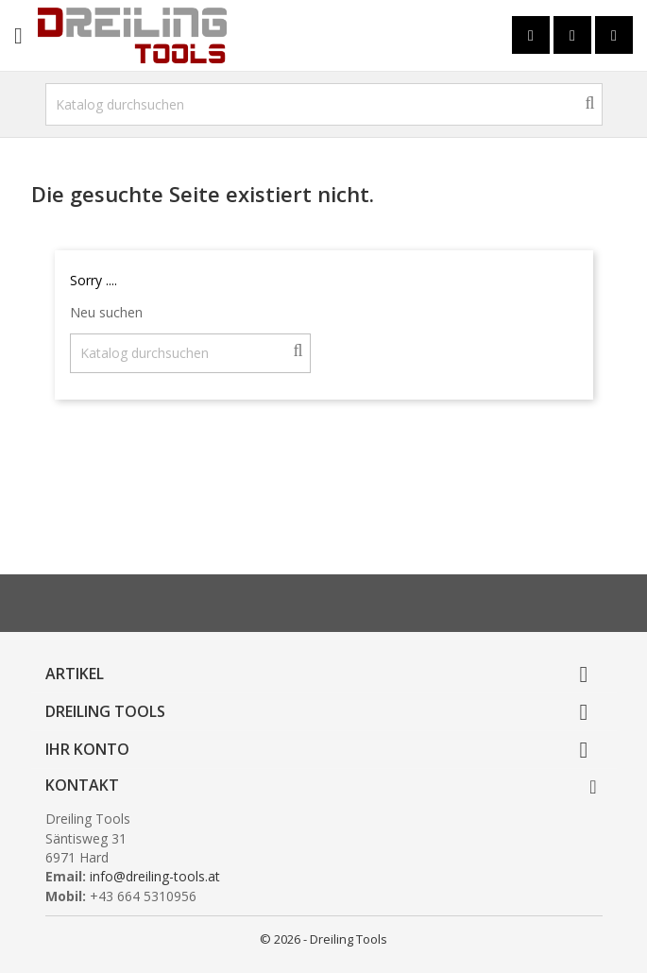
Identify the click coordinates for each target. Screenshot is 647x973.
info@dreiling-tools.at (155, 876)
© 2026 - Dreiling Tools (323, 938)
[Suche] (324, 104)
